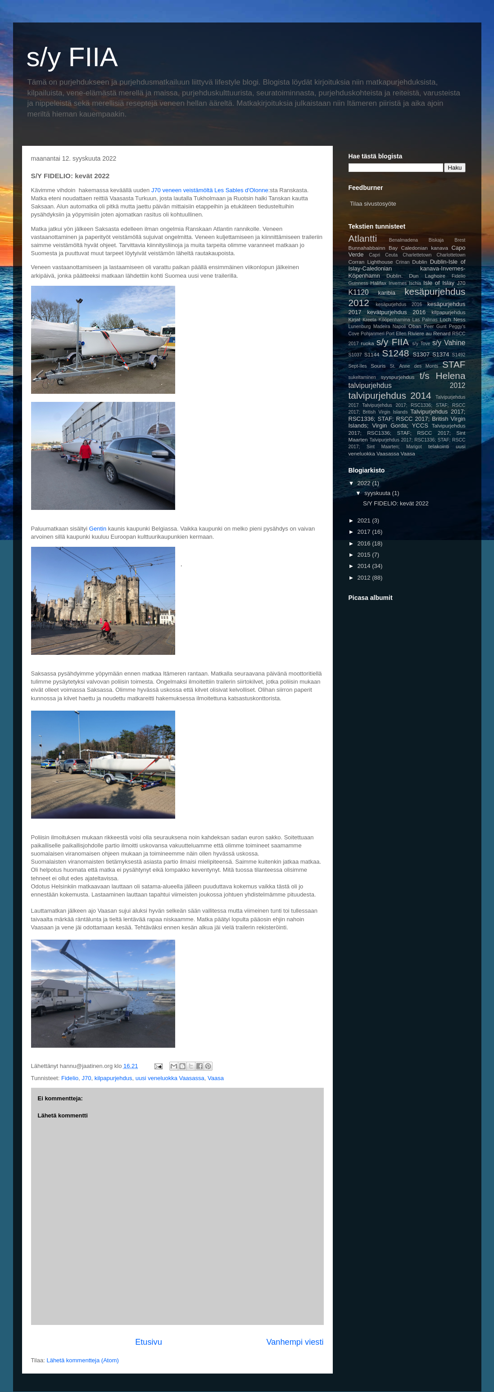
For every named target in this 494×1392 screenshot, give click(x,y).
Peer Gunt (435, 326)
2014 (365, 566)
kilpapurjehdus (113, 1078)
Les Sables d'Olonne (241, 190)
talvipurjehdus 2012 (407, 385)
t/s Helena (443, 375)
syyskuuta (378, 493)
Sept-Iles (358, 366)
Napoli (399, 326)
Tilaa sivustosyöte (373, 203)
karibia (386, 292)
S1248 (395, 353)
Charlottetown (450, 254)
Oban (414, 326)
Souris (378, 366)
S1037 (355, 354)
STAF (454, 364)
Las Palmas (424, 319)
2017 (365, 531)
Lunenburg (360, 326)
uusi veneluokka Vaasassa (170, 1078)
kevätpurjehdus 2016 (396, 312)
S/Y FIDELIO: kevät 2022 (396, 503)
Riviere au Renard (429, 333)
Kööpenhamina (394, 319)
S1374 (440, 354)
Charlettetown (417, 254)
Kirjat (355, 319)
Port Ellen (396, 333)
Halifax (378, 283)
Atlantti (363, 238)
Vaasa (216, 1078)
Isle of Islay (438, 282)
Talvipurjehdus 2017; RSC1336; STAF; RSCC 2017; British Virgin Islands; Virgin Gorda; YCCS (407, 418)
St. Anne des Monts (414, 366)
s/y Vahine (448, 343)
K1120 (359, 292)
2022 (365, 483)
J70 (86, 1078)
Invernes (398, 283)
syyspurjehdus (398, 377)
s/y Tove (421, 343)
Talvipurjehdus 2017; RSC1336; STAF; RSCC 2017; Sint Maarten (407, 432)
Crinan (403, 262)
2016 (365, 543)
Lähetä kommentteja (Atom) (82, 1360)
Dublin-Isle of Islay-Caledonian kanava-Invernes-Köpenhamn (407, 268)
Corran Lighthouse (371, 262)
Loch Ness (452, 319)
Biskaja (436, 240)
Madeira (381, 326)
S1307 (421, 354)
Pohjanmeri (373, 333)
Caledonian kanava (424, 248)
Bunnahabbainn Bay (373, 248)
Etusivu (148, 1342)
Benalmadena (403, 240)
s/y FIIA (72, 57)
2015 (365, 554)
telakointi (438, 446)
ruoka (367, 343)
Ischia (415, 283)
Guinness (358, 283)
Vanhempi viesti (294, 1342)
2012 (365, 577)
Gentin (97, 528)
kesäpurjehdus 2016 (399, 304)
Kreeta (369, 319)
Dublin (419, 262)
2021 (365, 520)
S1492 (458, 354)
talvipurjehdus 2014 (390, 395)
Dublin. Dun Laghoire (415, 276)
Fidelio (69, 1078)
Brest (459, 240)
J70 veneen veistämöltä (182, 190)
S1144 (372, 354)
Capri (374, 254)
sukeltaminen (362, 377)
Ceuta (391, 254)
